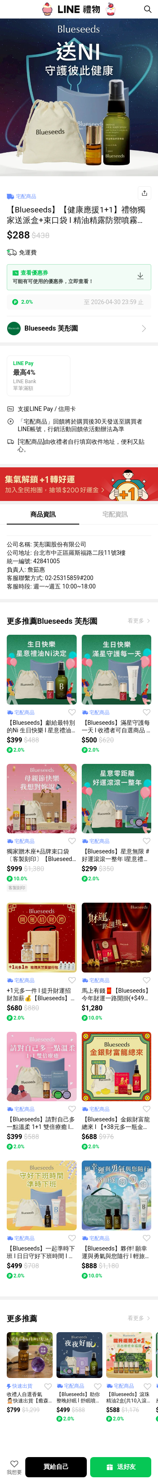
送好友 (120, 1467)
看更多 (136, 620)
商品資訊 (43, 514)
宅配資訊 (115, 514)
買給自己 (55, 1467)
